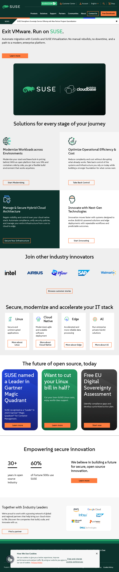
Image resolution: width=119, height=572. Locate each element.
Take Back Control (81, 182)
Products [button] (34, 14)
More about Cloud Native (45, 343)
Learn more (15, 56)
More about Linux (17, 343)
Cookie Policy (108, 567)
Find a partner (15, 531)
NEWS (7, 21)
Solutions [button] (43, 14)
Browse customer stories (59, 291)
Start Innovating (81, 240)
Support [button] (53, 14)
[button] (49, 2)
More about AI (102, 345)
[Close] (97, 553)
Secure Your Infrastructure (17, 240)
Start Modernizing (16, 182)
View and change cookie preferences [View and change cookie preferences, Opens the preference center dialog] (74, 560)
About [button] (83, 14)
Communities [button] (73, 14)
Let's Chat (101, 550)
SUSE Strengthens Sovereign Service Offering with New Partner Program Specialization (46, 21)
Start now (96, 425)
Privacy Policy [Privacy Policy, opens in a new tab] (36, 563)
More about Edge (74, 345)
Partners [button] (62, 14)
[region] (55, 559)
